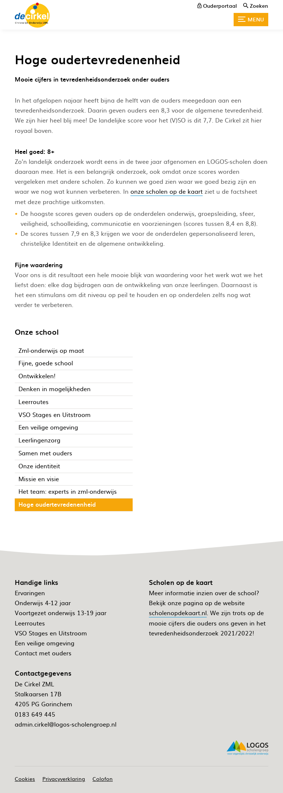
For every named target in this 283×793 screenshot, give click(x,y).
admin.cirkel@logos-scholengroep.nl (65, 724)
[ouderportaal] (217, 5)
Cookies (25, 778)
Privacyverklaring (63, 778)
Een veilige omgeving (44, 642)
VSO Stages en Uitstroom (51, 632)
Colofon (102, 778)
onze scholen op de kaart (166, 191)
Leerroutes (30, 622)
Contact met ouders (43, 652)
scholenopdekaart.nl (178, 612)
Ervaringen (30, 592)
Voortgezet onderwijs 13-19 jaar (60, 612)
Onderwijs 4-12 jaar (43, 602)
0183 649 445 (35, 714)
